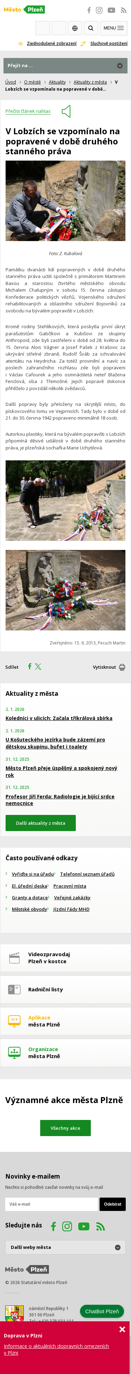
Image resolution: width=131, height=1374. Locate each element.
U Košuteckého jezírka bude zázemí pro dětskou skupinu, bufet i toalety (55, 743)
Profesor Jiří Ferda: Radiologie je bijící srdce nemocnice (60, 800)
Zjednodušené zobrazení (52, 43)
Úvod (10, 82)
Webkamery (43, 28)
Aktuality (57, 82)
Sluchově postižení (109, 43)
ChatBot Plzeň (102, 1311)
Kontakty (59, 28)
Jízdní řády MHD (71, 909)
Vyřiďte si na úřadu (33, 874)
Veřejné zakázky (72, 897)
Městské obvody (29, 909)
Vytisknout (104, 667)
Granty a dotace (30, 897)
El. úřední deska (29, 886)
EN (75, 28)
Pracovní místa (69, 886)
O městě (32, 82)
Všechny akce (65, 1128)
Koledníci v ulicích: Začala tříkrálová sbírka (59, 718)
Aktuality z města (90, 82)
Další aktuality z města (40, 823)
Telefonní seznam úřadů (87, 874)
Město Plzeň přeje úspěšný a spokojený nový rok (61, 771)
